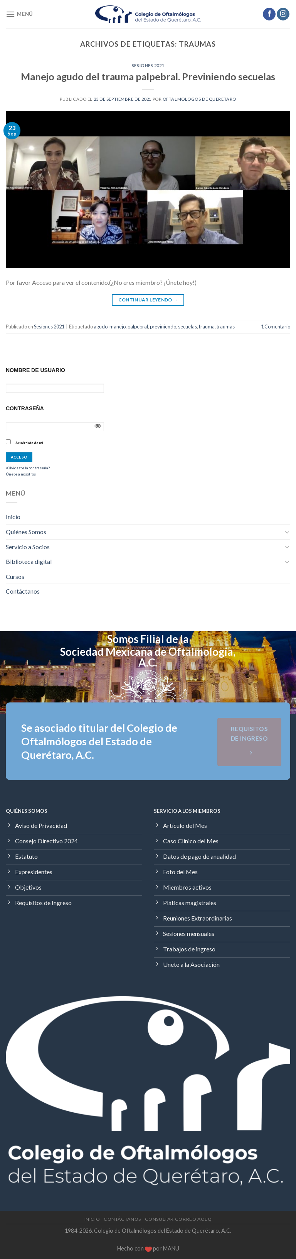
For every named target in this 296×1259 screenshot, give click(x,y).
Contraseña (25, 408)
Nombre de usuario (35, 370)
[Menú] (19, 14)
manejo (117, 326)
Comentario (275, 326)
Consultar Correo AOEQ (178, 1219)
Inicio (13, 516)
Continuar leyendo (148, 299)
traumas (226, 326)
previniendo (163, 326)
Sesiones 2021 (148, 65)
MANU (171, 1248)
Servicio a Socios (28, 546)
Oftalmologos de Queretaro (199, 99)
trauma (207, 326)
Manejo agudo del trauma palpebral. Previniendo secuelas (148, 76)
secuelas (187, 326)
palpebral (138, 326)
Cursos (15, 576)
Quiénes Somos (26, 531)
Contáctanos (23, 591)
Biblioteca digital (29, 561)
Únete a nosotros (21, 474)
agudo (101, 326)
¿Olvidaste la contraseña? (28, 467)
